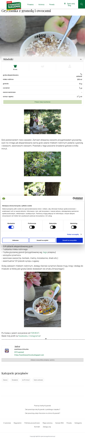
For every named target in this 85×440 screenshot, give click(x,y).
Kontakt (37, 427)
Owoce (5, 380)
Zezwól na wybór (42, 240)
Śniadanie (15, 380)
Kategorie (78, 423)
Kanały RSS (59, 423)
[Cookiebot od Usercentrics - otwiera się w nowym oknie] (74, 198)
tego (44, 252)
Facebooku (23, 336)
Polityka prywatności (32, 423)
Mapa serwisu (48, 423)
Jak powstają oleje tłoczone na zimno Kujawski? (42, 413)
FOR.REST (34, 333)
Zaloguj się (47, 427)
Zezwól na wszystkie (69, 240)
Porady (69, 423)
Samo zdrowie (38, 380)
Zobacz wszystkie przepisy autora (42, 360)
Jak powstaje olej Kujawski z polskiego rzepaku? (42, 409)
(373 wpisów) (19, 352)
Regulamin (18, 423)
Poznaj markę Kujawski (42, 406)
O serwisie (7, 423)
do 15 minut (25, 380)
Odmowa (15, 240)
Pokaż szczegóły (73, 234)
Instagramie (34, 336)
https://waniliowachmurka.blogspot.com (29, 355)
